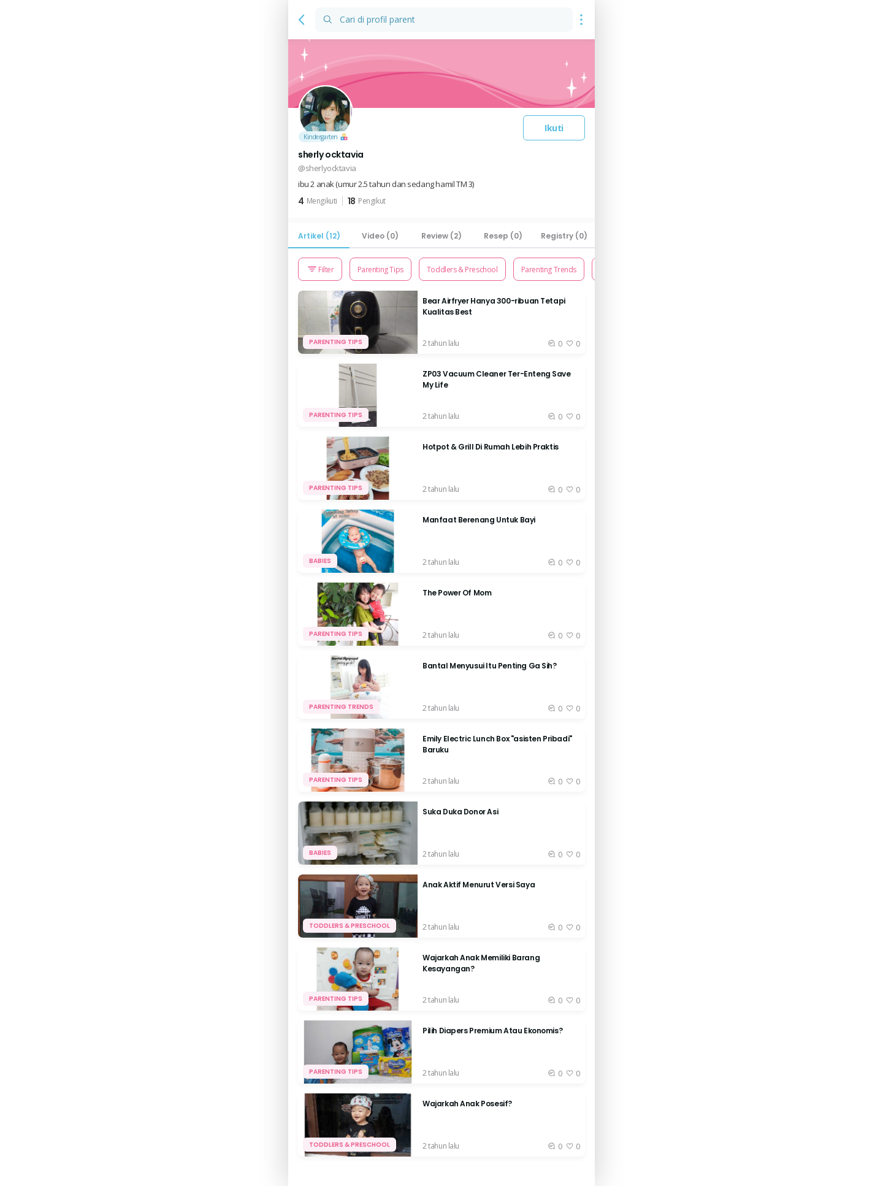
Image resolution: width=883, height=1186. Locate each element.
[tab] (319, 236)
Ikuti (554, 128)
